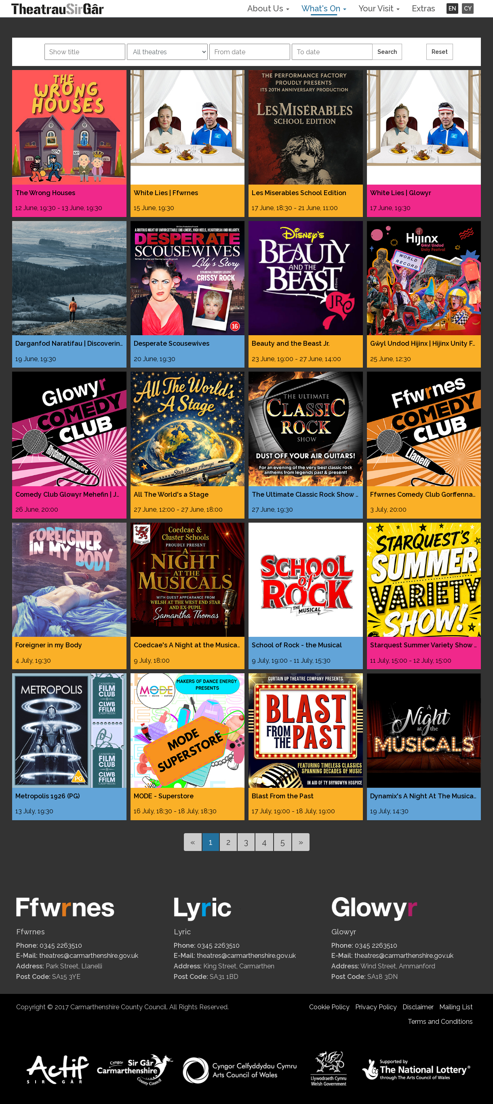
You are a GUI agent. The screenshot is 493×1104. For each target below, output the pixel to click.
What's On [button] (323, 8)
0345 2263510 (61, 945)
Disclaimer (418, 1007)
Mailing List (456, 1007)
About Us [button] (268, 8)
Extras (423, 8)
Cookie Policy (329, 1007)
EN (452, 8)
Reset (440, 52)
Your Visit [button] (379, 8)
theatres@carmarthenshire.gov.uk (88, 955)
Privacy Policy (376, 1007)
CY (468, 8)
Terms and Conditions (440, 1021)
